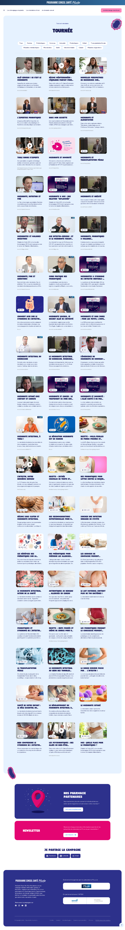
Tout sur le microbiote (62, 23)
